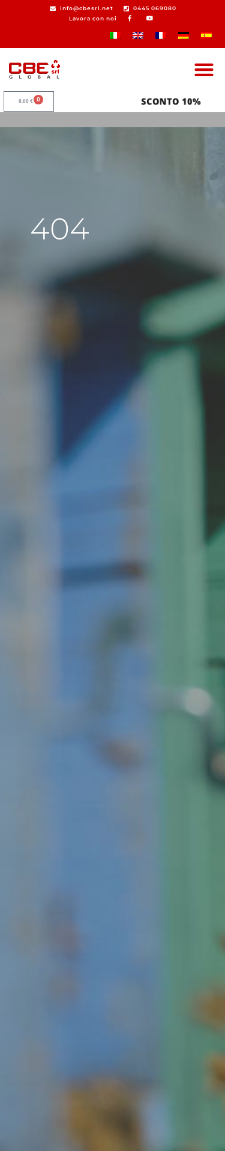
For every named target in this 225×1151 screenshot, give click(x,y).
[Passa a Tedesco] (183, 35)
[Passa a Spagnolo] (206, 35)
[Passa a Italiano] (115, 35)
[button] (203, 69)
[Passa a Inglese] (138, 35)
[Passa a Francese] (160, 35)
